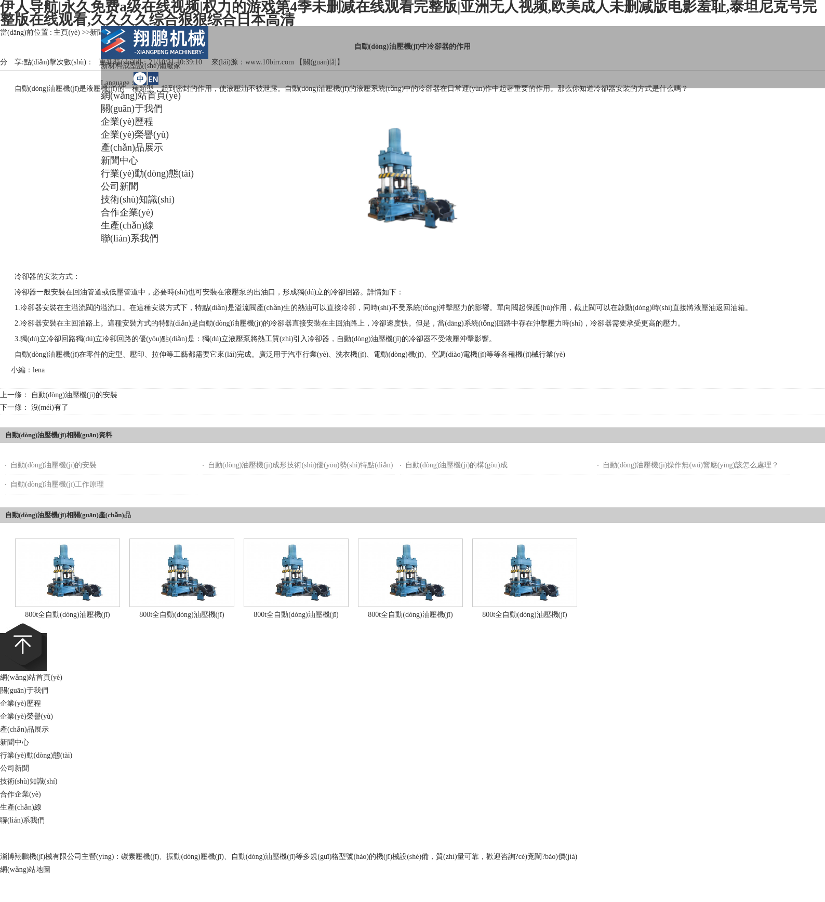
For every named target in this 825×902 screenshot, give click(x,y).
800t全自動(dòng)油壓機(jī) (67, 614)
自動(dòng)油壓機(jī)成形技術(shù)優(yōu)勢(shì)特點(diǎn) (300, 465)
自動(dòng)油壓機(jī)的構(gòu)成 (456, 465)
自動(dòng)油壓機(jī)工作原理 (57, 484)
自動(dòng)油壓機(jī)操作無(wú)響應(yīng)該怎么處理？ (691, 465)
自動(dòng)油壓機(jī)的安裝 (74, 395)
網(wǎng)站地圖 (25, 869)
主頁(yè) (67, 32)
